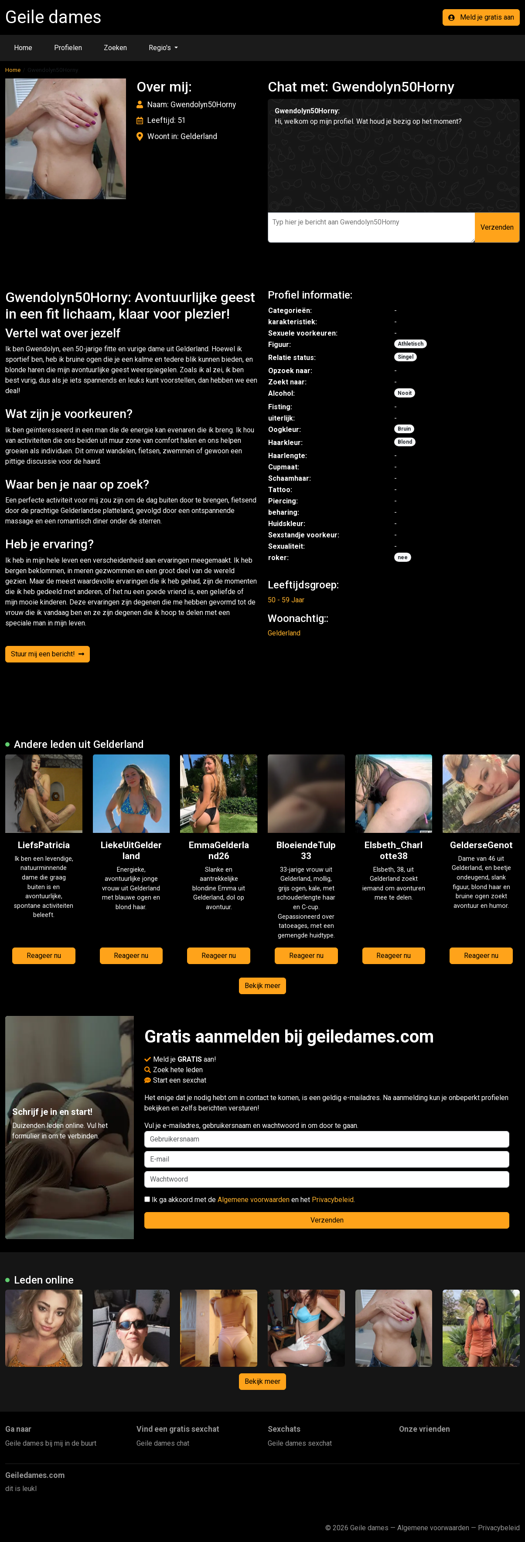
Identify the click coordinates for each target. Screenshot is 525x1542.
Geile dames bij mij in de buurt (50, 1443)
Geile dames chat (162, 1443)
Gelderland (284, 633)
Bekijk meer (262, 986)
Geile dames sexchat (300, 1443)
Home (23, 48)
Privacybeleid (333, 1200)
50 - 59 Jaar (286, 600)
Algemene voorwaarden (254, 1200)
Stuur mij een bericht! (47, 654)
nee (403, 557)
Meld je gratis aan (481, 17)
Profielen (68, 48)
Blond (405, 442)
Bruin (404, 429)
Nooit (405, 393)
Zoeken (115, 48)
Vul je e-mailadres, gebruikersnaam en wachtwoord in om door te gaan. (326, 1134)
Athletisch (410, 344)
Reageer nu (44, 955)
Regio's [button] (161, 48)
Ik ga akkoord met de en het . (249, 1200)
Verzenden (497, 227)
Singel (405, 357)
